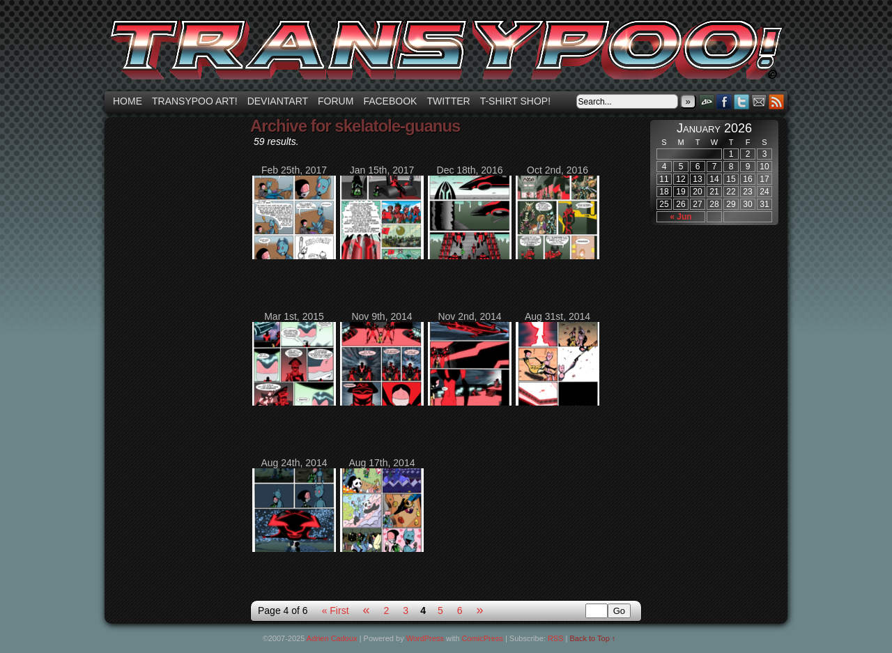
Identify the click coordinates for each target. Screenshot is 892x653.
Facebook (390, 101)
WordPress (425, 638)
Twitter (448, 101)
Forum (335, 101)
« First (335, 610)
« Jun (680, 217)
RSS (776, 101)
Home (127, 101)
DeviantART (707, 101)
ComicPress (482, 638)
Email (759, 101)
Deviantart (277, 101)
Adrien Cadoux (332, 638)
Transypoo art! (195, 101)
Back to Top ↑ (593, 638)
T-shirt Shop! (515, 101)
